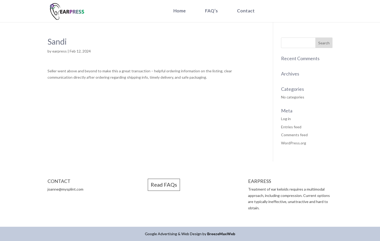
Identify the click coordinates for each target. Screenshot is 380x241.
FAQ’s (211, 10)
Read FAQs (164, 184)
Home (179, 10)
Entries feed (291, 127)
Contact (246, 10)
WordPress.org (293, 143)
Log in (286, 118)
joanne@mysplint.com (65, 189)
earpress (59, 51)
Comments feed (294, 135)
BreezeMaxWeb (221, 233)
